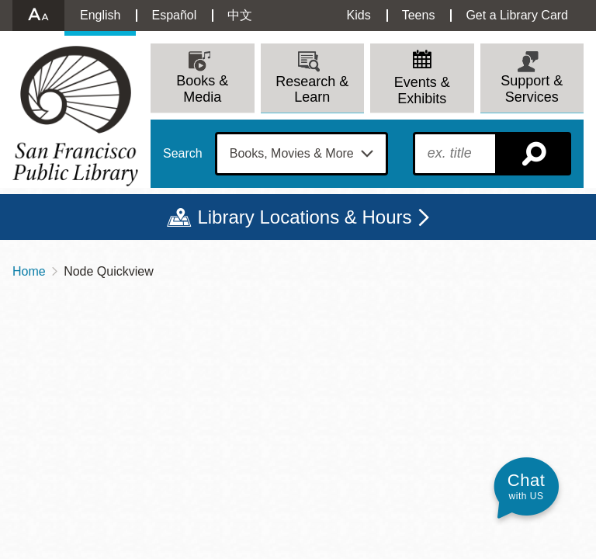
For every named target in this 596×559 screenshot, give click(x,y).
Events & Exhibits (422, 90)
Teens (418, 15)
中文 (239, 15)
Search (183, 154)
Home (29, 271)
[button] (526, 486)
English (100, 15)
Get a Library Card (517, 15)
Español (173, 15)
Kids (359, 15)
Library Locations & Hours (304, 217)
